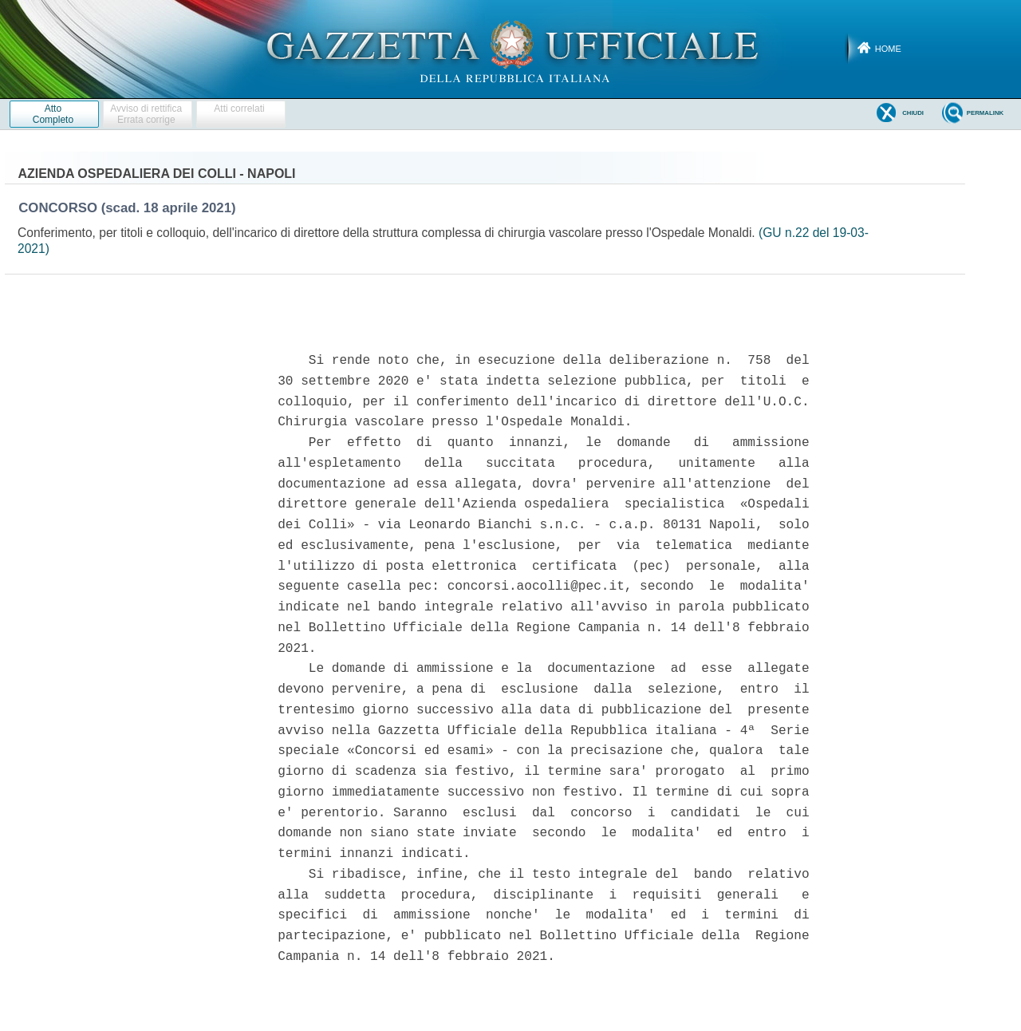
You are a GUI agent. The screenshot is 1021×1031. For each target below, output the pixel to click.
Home (888, 48)
